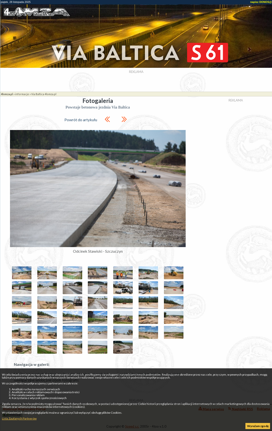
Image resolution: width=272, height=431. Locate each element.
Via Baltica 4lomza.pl (43, 94)
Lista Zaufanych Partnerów (19, 418)
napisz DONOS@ (261, 1)
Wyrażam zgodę (258, 426)
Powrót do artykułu (80, 119)
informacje (22, 94)
